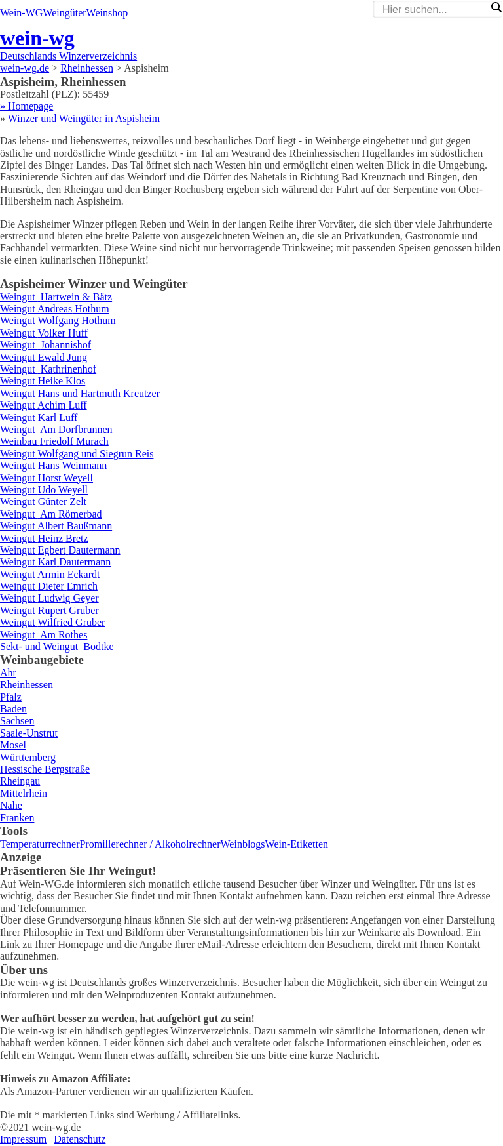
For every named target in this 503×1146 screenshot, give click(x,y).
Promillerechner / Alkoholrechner (149, 843)
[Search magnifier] (495, 7)
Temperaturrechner (39, 843)
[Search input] (434, 10)
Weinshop (107, 12)
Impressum (23, 1139)
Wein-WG (21, 12)
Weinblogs (243, 843)
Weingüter (64, 12)
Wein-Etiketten (296, 843)
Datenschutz (79, 1139)
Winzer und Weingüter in (84, 118)
